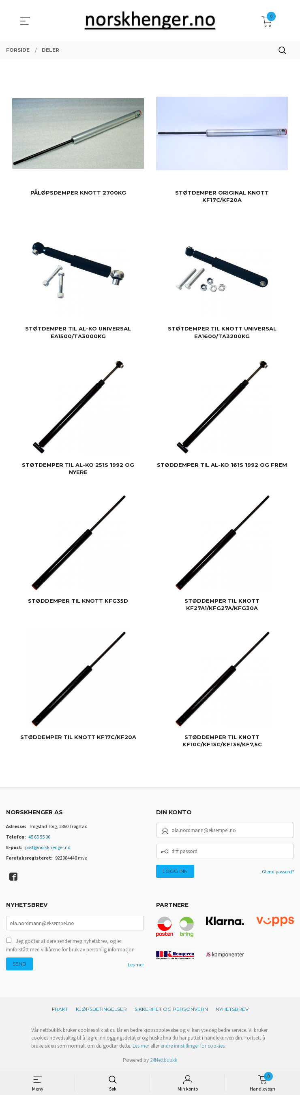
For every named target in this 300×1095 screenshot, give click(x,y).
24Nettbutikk (163, 1060)
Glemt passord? (278, 871)
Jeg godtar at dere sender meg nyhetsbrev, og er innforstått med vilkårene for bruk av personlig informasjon (70, 946)
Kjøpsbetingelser (101, 1009)
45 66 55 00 (39, 837)
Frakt (60, 1009)
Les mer (136, 965)
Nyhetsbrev (232, 1009)
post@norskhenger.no (47, 847)
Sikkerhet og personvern (171, 1009)
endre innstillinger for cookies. (193, 1045)
